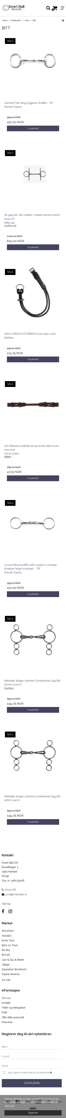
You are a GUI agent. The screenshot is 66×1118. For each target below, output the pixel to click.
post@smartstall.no (16, 894)
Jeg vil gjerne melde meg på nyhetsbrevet (30, 1072)
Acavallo (6, 935)
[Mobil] (32, 1065)
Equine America (11, 974)
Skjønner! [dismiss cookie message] (33, 1112)
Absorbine (8, 930)
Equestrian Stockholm (14, 969)
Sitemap (6, 903)
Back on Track (10, 945)
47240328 (9, 889)
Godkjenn (32, 1083)
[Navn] (32, 1046)
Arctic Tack (8, 940)
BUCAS (6, 954)
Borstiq (6, 950)
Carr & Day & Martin (13, 959)
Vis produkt (33, 128)
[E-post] (32, 1056)
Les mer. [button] (10, 1105)
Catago (6, 964)
